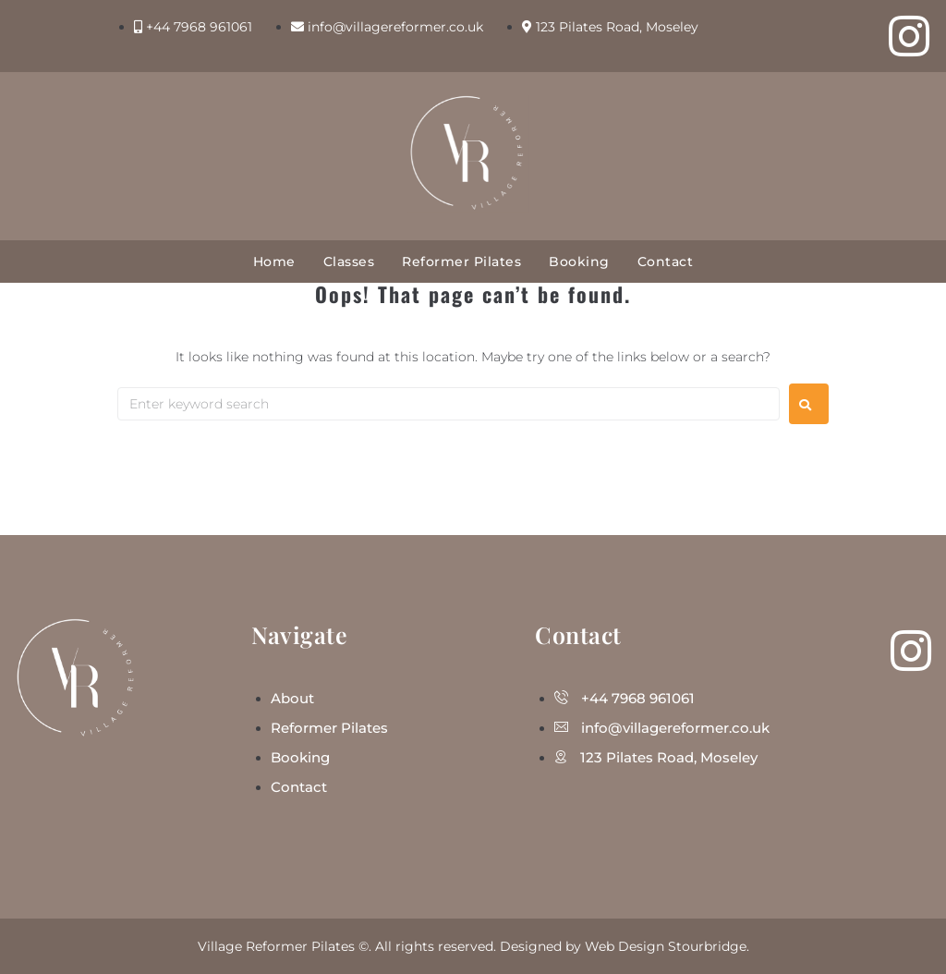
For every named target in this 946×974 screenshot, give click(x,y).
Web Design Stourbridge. (667, 946)
